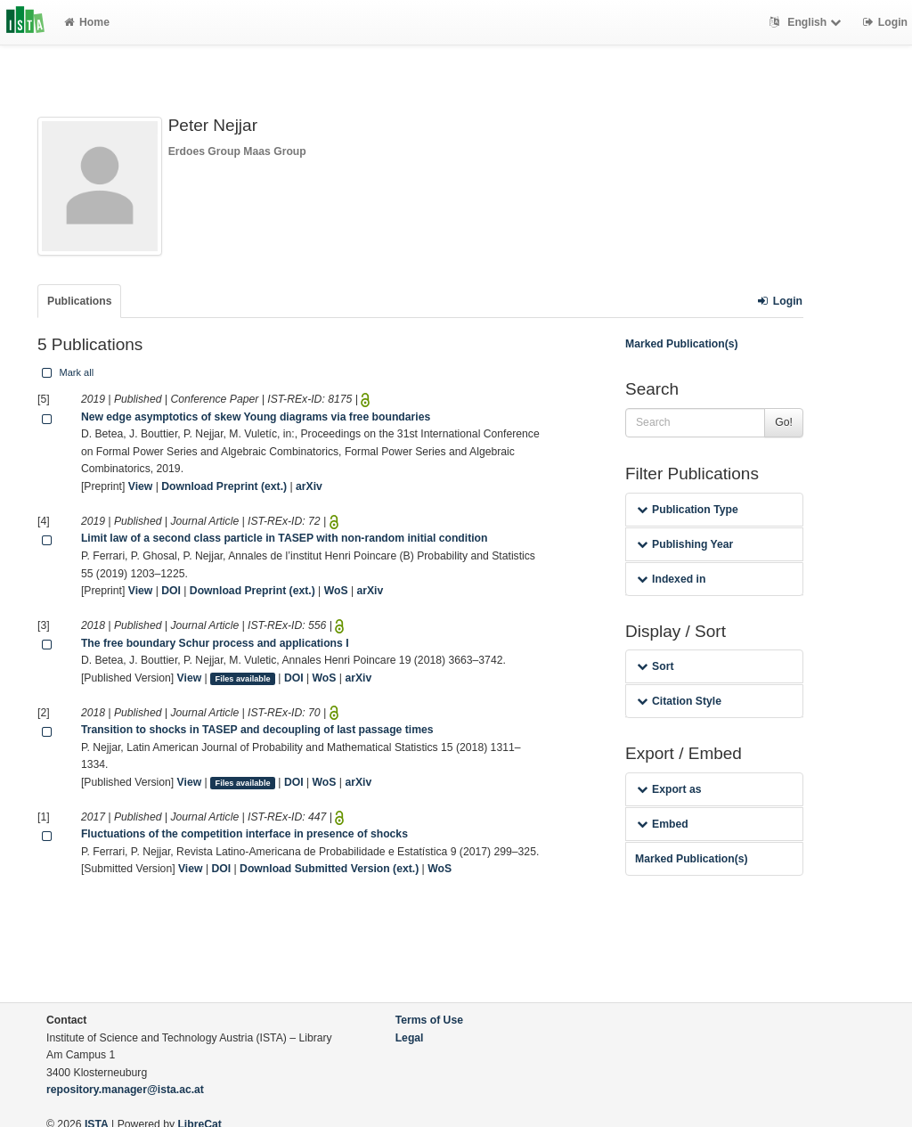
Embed (662, 824)
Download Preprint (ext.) (224, 486)
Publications (79, 301)
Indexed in (671, 579)
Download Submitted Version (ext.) (329, 868)
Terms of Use (429, 1020)
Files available (243, 678)
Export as (669, 789)
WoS (336, 590)
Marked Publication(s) (681, 344)
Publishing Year (685, 544)
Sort (655, 666)
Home (87, 22)
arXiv (309, 486)
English (807, 22)
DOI (171, 590)
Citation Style (679, 701)
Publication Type (687, 509)
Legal (409, 1038)
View (140, 486)
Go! (784, 422)
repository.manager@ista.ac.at (125, 1089)
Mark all (66, 372)
